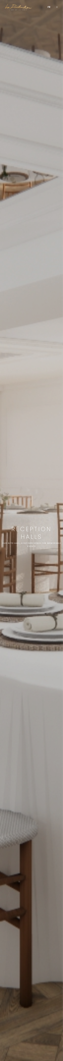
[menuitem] (49, 7)
